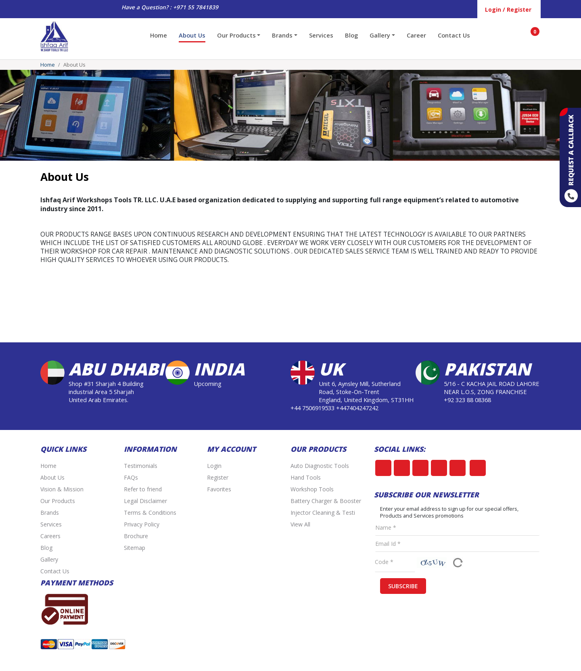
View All (300, 524)
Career (416, 35)
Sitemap (134, 547)
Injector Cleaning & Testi (322, 512)
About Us (192, 35)
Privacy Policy (141, 524)
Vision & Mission (62, 489)
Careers (50, 536)
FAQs (131, 477)
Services (321, 35)
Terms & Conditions (150, 512)
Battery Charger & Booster (325, 501)
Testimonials (140, 466)
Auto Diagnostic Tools (319, 466)
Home (158, 35)
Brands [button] (282, 35)
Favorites (219, 489)
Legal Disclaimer (145, 501)
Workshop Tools (312, 489)
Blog (351, 35)
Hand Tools (305, 477)
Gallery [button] (380, 35)
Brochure (136, 536)
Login (214, 466)
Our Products (57, 501)
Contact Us (454, 35)
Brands (49, 512)
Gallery (49, 559)
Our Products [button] (236, 35)
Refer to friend (143, 489)
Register (217, 477)
